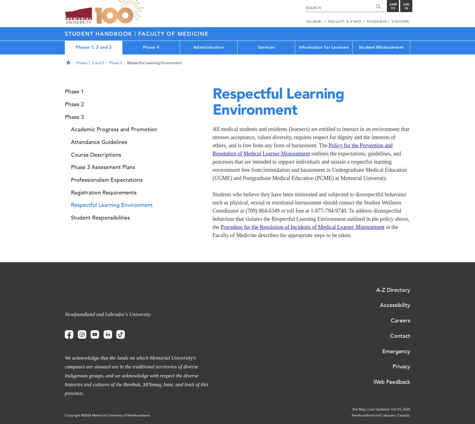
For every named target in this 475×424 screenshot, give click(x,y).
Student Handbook (100, 34)
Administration (208, 47)
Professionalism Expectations (107, 180)
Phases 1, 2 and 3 (94, 47)
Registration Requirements (104, 192)
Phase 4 (151, 47)
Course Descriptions (96, 155)
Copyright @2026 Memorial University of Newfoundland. (108, 415)
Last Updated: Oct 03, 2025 (389, 409)
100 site (119, 12)
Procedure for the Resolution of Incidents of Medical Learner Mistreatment (302, 227)
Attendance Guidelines (99, 142)
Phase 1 (74, 91)
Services (266, 47)
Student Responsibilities (100, 217)
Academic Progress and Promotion (114, 129)
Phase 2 (74, 104)
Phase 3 (115, 63)
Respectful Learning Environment (112, 205)
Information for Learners (324, 47)
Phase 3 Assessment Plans (103, 167)
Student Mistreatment (381, 47)
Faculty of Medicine (173, 34)
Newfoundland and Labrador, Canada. (381, 415)
